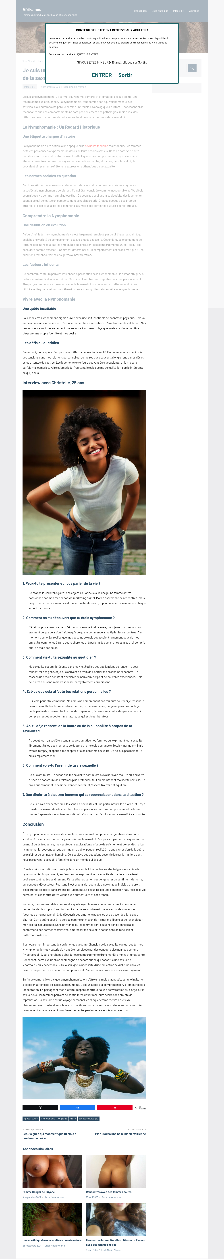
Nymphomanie (51, 1118)
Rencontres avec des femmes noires (111, 1192)
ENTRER (102, 74)
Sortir (125, 74)
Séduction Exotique (95, 1118)
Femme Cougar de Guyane (40, 1192)
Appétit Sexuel (32, 1118)
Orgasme (67, 1118)
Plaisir (78, 1118)
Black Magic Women (54, 1197)
